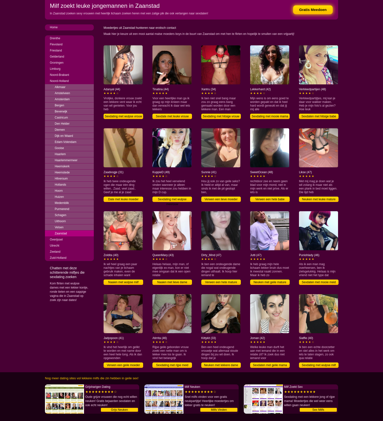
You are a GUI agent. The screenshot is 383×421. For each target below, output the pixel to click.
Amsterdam (62, 99)
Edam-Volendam (65, 142)
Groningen (57, 62)
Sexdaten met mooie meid (319, 282)
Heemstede (62, 172)
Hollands (60, 184)
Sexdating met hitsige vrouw (221, 116)
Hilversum (61, 178)
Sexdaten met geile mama (270, 365)
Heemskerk (62, 166)
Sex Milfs (318, 409)
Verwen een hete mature (221, 282)
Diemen (60, 129)
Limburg (55, 68)
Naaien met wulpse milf (123, 282)
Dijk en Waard (64, 136)
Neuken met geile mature (270, 282)
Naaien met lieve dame (172, 282)
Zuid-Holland (58, 258)
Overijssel (56, 239)
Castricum (61, 117)
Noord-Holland (59, 81)
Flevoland (56, 44)
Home (54, 27)
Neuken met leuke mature (318, 199)
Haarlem (60, 154)
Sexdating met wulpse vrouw (123, 116)
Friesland (56, 50)
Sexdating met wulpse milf (319, 365)
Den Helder (62, 123)
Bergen (59, 105)
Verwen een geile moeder (123, 365)
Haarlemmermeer (66, 160)
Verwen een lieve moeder (220, 199)
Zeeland (55, 251)
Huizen (59, 197)
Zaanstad (61, 233)
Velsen (59, 227)
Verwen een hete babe (270, 199)
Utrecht (54, 245)
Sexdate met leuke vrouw (172, 116)
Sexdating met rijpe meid (172, 365)
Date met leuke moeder (123, 199)
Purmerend (62, 209)
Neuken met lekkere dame (221, 365)
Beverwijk (61, 111)
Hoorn (59, 190)
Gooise (59, 148)
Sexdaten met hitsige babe (318, 116)
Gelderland (57, 56)
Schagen (60, 215)
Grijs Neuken (119, 409)
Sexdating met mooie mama (270, 116)
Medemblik (62, 203)
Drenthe (55, 38)
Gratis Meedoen (313, 10)
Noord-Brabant (59, 75)
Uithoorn (60, 221)
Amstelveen (62, 93)
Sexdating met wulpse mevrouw (172, 200)
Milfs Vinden (219, 409)
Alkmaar (60, 87)
